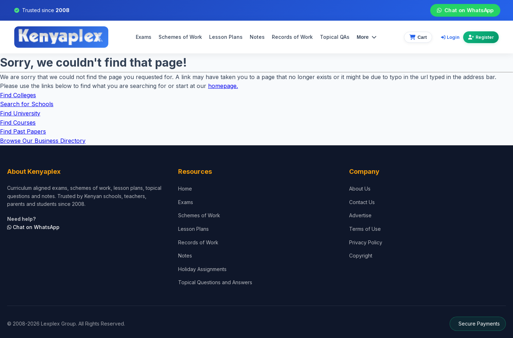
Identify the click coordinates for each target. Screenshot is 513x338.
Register (481, 37)
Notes (257, 37)
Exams (143, 37)
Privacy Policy (365, 242)
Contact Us (362, 202)
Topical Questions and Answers (215, 282)
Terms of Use (365, 229)
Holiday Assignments (202, 269)
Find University (20, 113)
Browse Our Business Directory (43, 140)
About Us (359, 189)
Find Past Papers (23, 131)
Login (450, 37)
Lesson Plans (226, 37)
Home (185, 189)
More (366, 37)
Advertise (360, 215)
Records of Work (292, 37)
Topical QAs (334, 37)
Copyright (360, 256)
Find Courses (18, 122)
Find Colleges (18, 95)
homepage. (223, 85)
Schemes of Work (180, 37)
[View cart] (418, 37)
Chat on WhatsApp (465, 10)
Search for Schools (26, 104)
